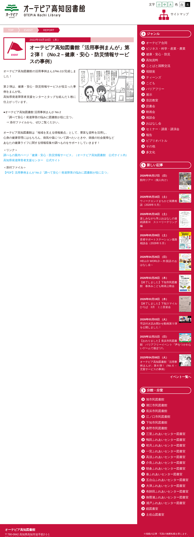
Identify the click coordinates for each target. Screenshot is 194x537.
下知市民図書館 (156, 422)
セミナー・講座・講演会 (162, 129)
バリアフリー (155, 89)
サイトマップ (180, 14)
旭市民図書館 (155, 399)
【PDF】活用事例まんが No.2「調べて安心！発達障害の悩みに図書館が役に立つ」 (56, 172)
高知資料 (152, 60)
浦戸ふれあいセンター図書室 (165, 503)
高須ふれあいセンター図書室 (165, 457)
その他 (150, 146)
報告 (149, 135)
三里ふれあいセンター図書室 (165, 433)
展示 (149, 94)
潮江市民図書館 (156, 405)
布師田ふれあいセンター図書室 (167, 491)
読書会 (150, 106)
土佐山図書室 (155, 514)
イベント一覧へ (180, 376)
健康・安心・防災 (158, 54)
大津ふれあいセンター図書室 (165, 485)
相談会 (150, 117)
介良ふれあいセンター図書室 (165, 462)
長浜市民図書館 (156, 411)
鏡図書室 (152, 508)
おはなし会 (153, 123)
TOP (11, 30)
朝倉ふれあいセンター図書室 (165, 468)
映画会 (150, 111)
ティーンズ (153, 77)
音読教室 (152, 100)
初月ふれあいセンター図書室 (165, 445)
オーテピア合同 (156, 43)
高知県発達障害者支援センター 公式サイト (31, 160)
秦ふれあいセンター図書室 (164, 474)
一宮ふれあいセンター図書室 (165, 451)
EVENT (28, 30)
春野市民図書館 (156, 428)
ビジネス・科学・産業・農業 (165, 48)
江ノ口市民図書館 (158, 416)
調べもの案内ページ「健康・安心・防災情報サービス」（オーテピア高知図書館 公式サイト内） (65, 155)
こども (150, 83)
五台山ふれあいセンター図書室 (167, 480)
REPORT (48, 30)
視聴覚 (150, 71)
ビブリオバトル (156, 140)
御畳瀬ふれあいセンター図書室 (167, 497)
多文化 (150, 152)
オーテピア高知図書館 (45, 11)
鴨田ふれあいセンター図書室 (165, 439)
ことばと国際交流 (158, 65)
